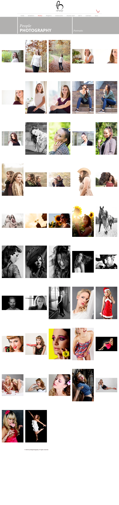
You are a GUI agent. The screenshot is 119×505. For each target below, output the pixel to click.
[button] (98, 11)
